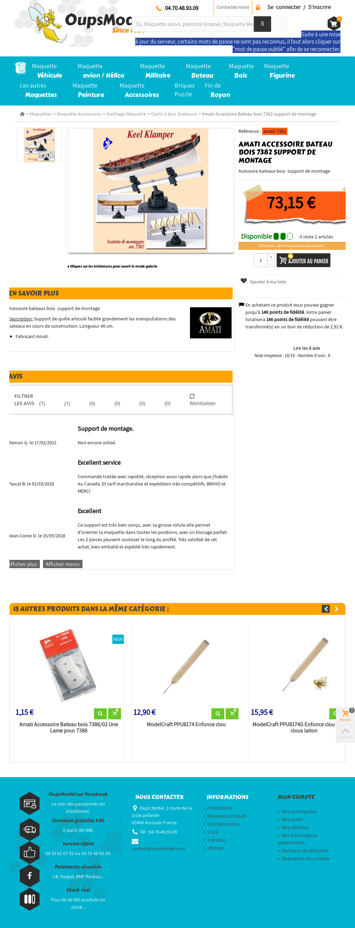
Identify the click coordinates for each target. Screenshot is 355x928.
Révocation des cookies (304, 858)
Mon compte (296, 797)
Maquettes (41, 114)
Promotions (217, 808)
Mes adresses (293, 827)
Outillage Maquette (126, 114)
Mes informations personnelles (298, 839)
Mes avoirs (290, 819)
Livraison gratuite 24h (78, 820)
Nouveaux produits (224, 816)
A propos (214, 840)
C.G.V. (210, 832)
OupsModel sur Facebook (78, 794)
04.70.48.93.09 (181, 8)
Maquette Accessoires (79, 114)
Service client (78, 843)
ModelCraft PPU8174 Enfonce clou (186, 724)
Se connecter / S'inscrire (299, 7)
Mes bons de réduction (303, 850)
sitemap (213, 848)
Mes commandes (297, 811)
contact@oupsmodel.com (158, 848)
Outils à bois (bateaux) (174, 114)
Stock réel (78, 890)
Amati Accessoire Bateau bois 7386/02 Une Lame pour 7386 (68, 727)
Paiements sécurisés (78, 867)
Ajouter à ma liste (263, 282)
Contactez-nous (233, 7)
